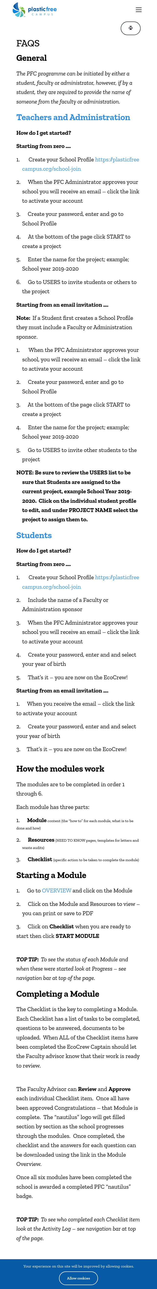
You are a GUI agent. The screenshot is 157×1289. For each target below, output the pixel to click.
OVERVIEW (56, 890)
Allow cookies (78, 1278)
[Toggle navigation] (138, 9)
